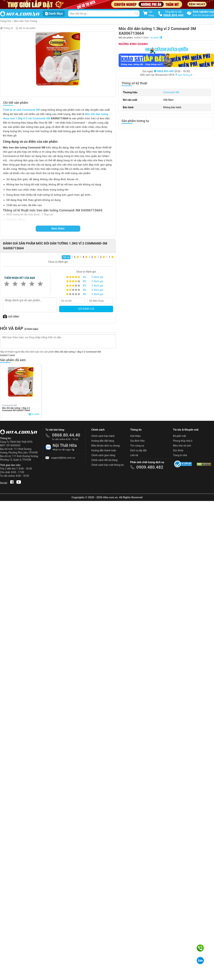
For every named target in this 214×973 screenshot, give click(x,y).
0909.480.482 (149, 467)
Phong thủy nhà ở (182, 440)
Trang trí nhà (180, 455)
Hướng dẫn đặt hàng (102, 440)
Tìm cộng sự (137, 445)
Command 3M (171, 92)
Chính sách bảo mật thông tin (107, 464)
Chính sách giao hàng (103, 455)
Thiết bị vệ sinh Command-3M (21, 109)
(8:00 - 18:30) (172, 71)
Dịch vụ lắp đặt (138, 450)
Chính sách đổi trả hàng (104, 460)
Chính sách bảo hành (102, 436)
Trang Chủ (5, 21)
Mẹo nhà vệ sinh (182, 445)
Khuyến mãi (179, 436)
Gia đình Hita (137, 440)
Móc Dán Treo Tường (25, 21)
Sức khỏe (178, 450)
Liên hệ (134, 455)
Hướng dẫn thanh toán (103, 450)
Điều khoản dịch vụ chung (105, 445)
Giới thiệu (135, 436)
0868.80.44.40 (66, 435)
